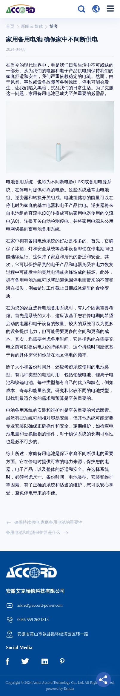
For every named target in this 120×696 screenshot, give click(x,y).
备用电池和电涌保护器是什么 (37, 532)
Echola (69, 688)
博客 (54, 26)
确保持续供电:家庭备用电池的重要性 (44, 522)
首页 (10, 26)
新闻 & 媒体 (32, 26)
